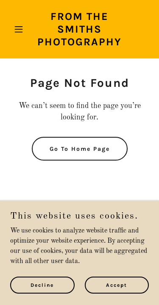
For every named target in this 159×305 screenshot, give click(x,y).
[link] (79, 43)
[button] (20, 29)
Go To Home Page (80, 148)
